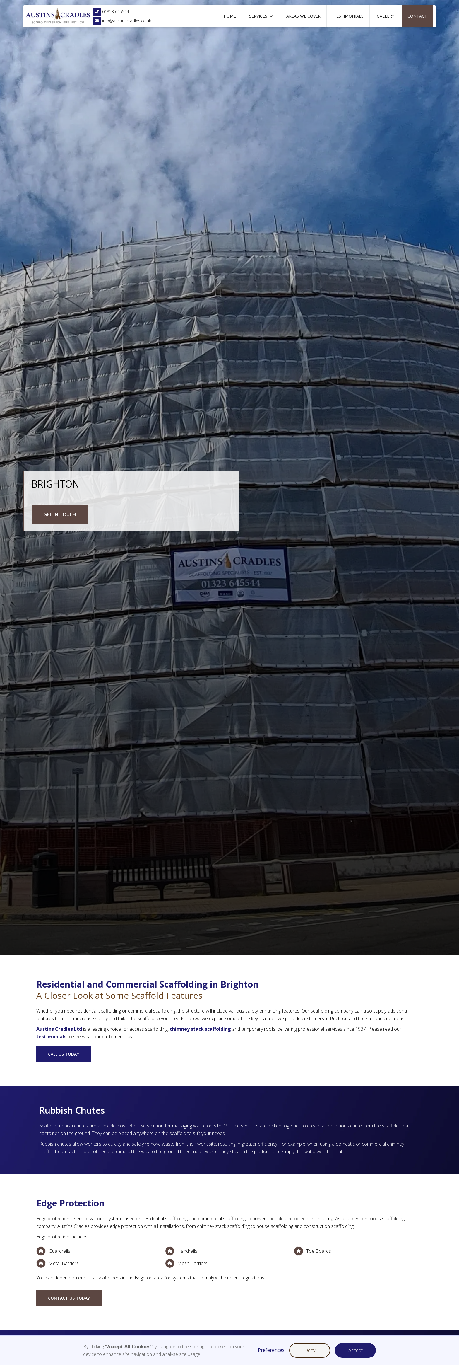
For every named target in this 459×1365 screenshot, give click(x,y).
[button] (261, 16)
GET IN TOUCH (59, 514)
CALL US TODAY (63, 1054)
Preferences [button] (271, 1350)
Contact (417, 16)
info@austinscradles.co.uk (122, 21)
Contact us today (69, 1298)
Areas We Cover (303, 16)
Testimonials (349, 16)
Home (230, 16)
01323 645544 (111, 12)
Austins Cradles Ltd (59, 1029)
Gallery (385, 16)
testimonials (51, 1036)
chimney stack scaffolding (200, 1029)
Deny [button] (309, 1350)
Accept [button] (355, 1350)
